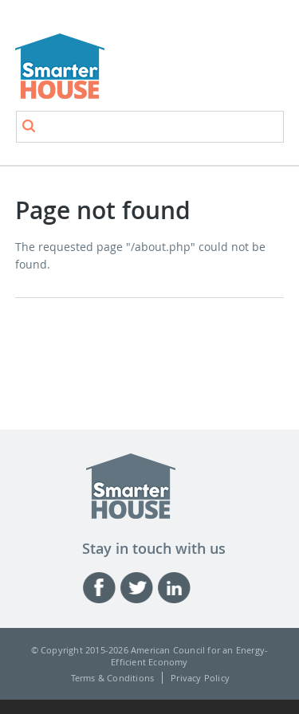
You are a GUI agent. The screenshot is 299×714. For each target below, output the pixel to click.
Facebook (101, 587)
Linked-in (176, 587)
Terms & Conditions (113, 678)
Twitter (138, 587)
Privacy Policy (200, 678)
